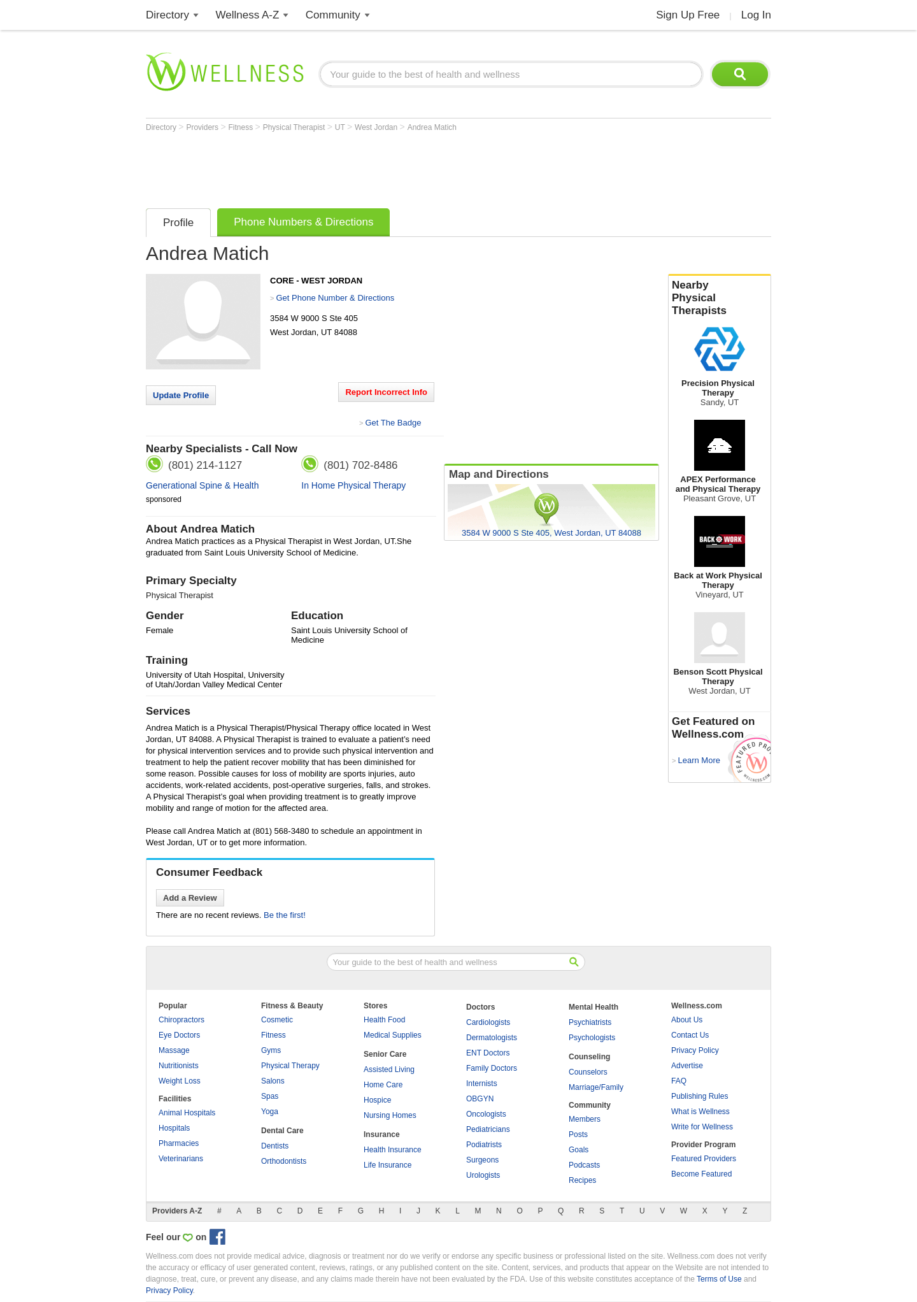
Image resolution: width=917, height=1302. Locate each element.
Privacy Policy (695, 1050)
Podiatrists (484, 1144)
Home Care (383, 1084)
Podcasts (584, 1165)
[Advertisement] (377, 167)
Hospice (377, 1100)
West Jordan (377, 127)
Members (585, 1119)
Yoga (269, 1111)
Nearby (719, 298)
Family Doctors (491, 1068)
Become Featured (701, 1174)
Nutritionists (179, 1065)
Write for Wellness (702, 1126)
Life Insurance (387, 1165)
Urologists (483, 1175)
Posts (578, 1134)
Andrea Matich (432, 127)
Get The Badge (393, 422)
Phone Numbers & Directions (303, 222)
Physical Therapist (295, 127)
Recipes (582, 1180)
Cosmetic (277, 1019)
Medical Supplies (393, 1035)
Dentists (274, 1145)
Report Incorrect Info (386, 392)
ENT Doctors (487, 1052)
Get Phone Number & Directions (335, 298)
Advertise (687, 1065)
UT (341, 127)
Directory (167, 15)
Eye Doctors (179, 1035)
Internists (481, 1083)
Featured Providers (703, 1158)
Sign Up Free (688, 15)
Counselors (588, 1072)
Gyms (271, 1050)
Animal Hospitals (187, 1112)
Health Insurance (393, 1149)
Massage (174, 1050)
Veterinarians (181, 1158)
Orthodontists (283, 1161)
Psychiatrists (590, 1022)
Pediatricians (488, 1129)
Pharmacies (179, 1143)
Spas (269, 1096)
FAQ (678, 1081)
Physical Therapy (290, 1065)
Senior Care (385, 1054)
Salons (273, 1081)
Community (333, 15)
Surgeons (482, 1159)
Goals (578, 1149)
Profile (178, 223)
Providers (203, 127)
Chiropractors (181, 1019)
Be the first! (285, 915)
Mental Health (593, 1007)
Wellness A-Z (248, 15)
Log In (756, 15)
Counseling (589, 1056)
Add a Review (190, 898)
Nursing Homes (390, 1115)
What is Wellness (700, 1111)
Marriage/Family (596, 1087)
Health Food (384, 1019)
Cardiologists (488, 1022)
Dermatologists (491, 1037)
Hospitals (174, 1128)
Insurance (382, 1134)
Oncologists (486, 1114)
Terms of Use (719, 1279)
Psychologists (592, 1037)
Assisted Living (389, 1069)
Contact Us (690, 1035)
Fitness (242, 127)
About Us (686, 1019)
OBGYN (480, 1098)
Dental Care (282, 1130)
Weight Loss (180, 1081)
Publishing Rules (699, 1096)
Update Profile (181, 395)
